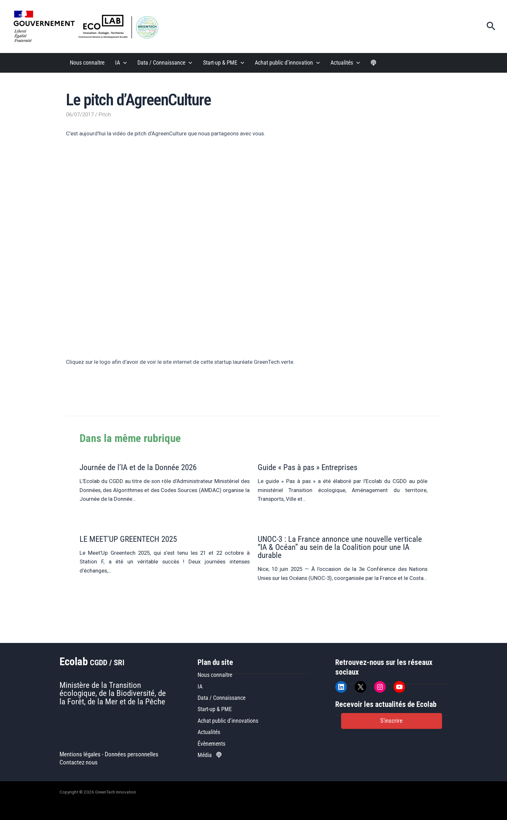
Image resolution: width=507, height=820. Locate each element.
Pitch (105, 114)
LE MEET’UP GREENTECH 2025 (128, 539)
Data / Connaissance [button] (164, 63)
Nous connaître (87, 62)
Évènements (211, 743)
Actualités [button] (345, 63)
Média (209, 755)
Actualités (209, 732)
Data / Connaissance (221, 697)
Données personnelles (131, 754)
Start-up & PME (215, 709)
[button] (491, 26)
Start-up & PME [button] (223, 63)
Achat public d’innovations (228, 720)
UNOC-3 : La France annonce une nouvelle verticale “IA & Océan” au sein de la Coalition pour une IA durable (340, 547)
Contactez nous (78, 762)
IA (200, 686)
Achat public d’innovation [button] (287, 63)
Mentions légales (80, 754)
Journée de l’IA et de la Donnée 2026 (138, 467)
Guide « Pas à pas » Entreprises (307, 467)
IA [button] (121, 63)
